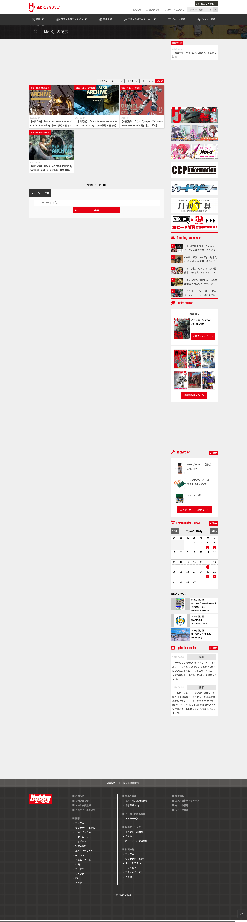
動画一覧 (129, 851)
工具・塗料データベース (187, 802)
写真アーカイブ (133, 828)
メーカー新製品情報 (135, 815)
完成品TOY (80, 848)
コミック (79, 875)
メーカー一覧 (131, 820)
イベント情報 (181, 807)
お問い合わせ (152, 9)
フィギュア (80, 843)
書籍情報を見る (192, 397)
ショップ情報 (181, 811)
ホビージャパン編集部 (136, 842)
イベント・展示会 (134, 833)
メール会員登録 (83, 807)
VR (76, 880)
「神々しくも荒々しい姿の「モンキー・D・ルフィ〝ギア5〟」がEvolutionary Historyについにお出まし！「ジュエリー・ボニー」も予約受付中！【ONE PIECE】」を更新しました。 (194, 672)
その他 (78, 884)
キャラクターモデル (85, 829)
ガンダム (79, 825)
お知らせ (136, 9)
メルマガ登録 (205, 4)
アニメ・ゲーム (83, 861)
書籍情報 (179, 798)
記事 (201, 659)
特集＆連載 (130, 798)
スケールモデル (83, 838)
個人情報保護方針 (132, 785)
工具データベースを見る (192, 511)
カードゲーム (82, 871)
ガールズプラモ (83, 834)
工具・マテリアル (84, 852)
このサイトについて (174, 9)
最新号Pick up (132, 807)
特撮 (77, 866)
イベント (79, 857)
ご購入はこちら (201, 338)
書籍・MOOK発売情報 (136, 802)
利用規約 (111, 785)
